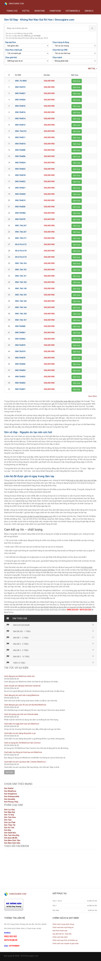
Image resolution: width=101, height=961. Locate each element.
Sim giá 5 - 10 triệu (18, 656)
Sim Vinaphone (10, 794)
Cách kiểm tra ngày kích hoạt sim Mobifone (21, 724)
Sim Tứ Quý (9, 815)
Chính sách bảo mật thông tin (63, 927)
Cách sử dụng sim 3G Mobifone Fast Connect (22, 743)
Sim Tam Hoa (10, 817)
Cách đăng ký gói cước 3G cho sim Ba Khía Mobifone (25, 705)
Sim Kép (7, 830)
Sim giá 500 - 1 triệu (18, 631)
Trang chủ (11, 11)
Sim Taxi (7, 820)
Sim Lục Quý (9, 810)
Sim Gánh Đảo (10, 833)
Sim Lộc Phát (9, 822)
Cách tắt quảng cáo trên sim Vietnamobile (21, 714)
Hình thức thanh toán (59, 931)
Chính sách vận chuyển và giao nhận (65, 943)
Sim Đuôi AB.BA (10, 838)
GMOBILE (89, 11)
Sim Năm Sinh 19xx (12, 840)
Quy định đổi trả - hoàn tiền (61, 934)
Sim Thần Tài (9, 825)
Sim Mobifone (10, 791)
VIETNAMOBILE (73, 11)
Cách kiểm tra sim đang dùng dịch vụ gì (19, 733)
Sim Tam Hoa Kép (11, 835)
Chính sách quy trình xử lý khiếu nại (65, 940)
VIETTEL (26, 11)
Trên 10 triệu (15, 662)
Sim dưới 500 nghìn (18, 625)
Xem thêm (92, 396)
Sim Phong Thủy (11, 802)
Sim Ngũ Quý (9, 812)
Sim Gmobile (9, 799)
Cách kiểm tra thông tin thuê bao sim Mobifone (23, 752)
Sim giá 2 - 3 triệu (17, 643)
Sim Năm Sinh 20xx (12, 843)
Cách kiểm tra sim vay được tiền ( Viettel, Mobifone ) (25, 762)
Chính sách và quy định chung (63, 924)
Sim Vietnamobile (11, 796)
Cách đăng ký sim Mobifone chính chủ (19, 676)
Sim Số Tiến (9, 828)
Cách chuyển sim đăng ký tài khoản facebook (22, 686)
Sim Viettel (8, 788)
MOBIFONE (39, 11)
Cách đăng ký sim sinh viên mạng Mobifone (21, 695)
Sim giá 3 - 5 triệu (17, 650)
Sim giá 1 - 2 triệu (17, 637)
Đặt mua (76, 81)
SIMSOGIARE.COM (14, 3)
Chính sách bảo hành (60, 937)
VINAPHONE (55, 11)
